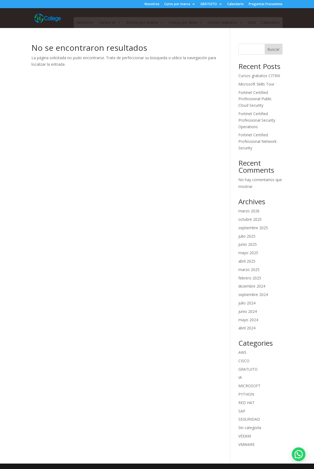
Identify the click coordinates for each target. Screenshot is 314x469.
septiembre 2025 (253, 227)
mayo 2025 (248, 252)
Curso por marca (177, 4)
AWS (242, 352)
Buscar (273, 49)
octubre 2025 (250, 219)
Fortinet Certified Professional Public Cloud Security (255, 99)
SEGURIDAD (249, 419)
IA (240, 377)
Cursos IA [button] (110, 22)
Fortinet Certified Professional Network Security (257, 141)
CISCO (243, 360)
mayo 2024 (248, 319)
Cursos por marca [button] (144, 22)
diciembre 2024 (251, 286)
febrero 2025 (249, 278)
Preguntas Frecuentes (266, 4)
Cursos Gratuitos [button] (225, 22)
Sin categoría (249, 427)
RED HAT (246, 402)
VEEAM (244, 436)
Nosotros (152, 4)
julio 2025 (246, 236)
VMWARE (246, 444)
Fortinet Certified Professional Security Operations (256, 120)
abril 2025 (246, 261)
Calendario (235, 4)
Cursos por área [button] (185, 22)
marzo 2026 (248, 210)
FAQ (252, 22)
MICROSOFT (249, 385)
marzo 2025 (248, 269)
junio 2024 (247, 311)
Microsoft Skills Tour (256, 84)
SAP (241, 411)
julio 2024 (246, 303)
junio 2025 (247, 244)
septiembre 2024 (253, 294)
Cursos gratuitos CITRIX (259, 75)
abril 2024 (246, 327)
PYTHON (246, 394)
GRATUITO (208, 4)
